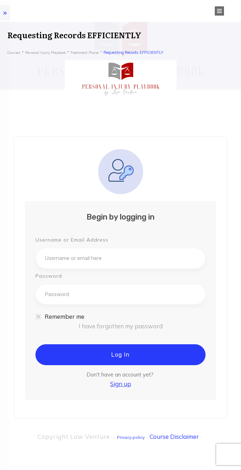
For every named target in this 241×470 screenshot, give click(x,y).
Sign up (120, 383)
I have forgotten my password (121, 326)
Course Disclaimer (174, 436)
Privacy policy (131, 437)
